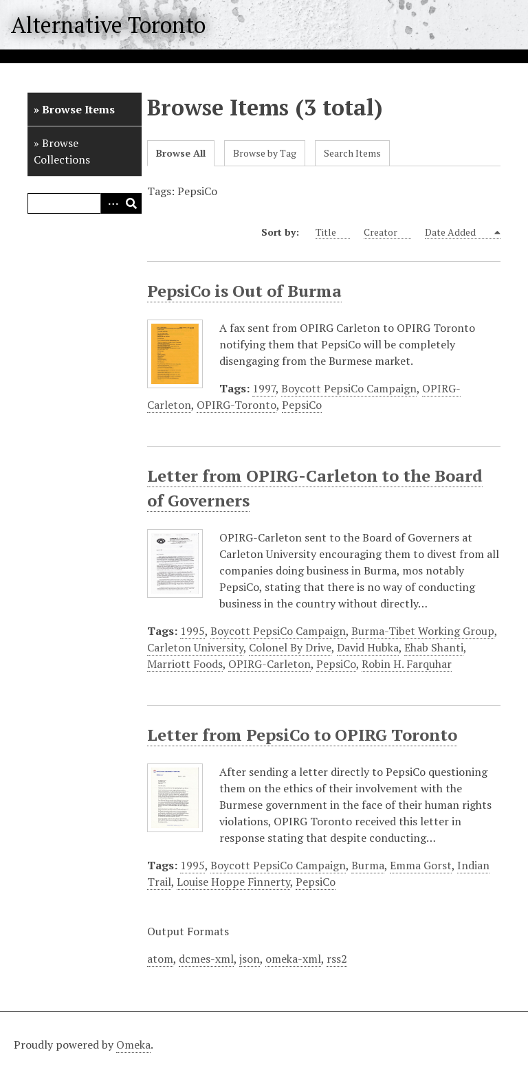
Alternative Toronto (108, 24)
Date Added (458, 232)
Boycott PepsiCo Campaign (349, 388)
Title (333, 232)
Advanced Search (110, 203)
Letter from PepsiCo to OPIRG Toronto (302, 735)
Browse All (181, 152)
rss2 (337, 958)
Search (131, 203)
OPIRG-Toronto (236, 404)
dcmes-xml (206, 958)
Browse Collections (62, 151)
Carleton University (195, 647)
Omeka (133, 1044)
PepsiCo (302, 404)
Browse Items (78, 109)
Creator (387, 232)
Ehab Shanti (433, 647)
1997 (264, 388)
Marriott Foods (185, 663)
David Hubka (368, 647)
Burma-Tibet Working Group (422, 630)
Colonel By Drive (290, 647)
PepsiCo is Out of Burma (244, 291)
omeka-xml (293, 958)
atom (160, 958)
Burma (367, 865)
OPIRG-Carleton (269, 663)
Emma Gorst (421, 865)
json (249, 958)
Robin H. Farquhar (407, 663)
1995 (192, 630)
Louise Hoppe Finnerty (233, 881)
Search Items (352, 152)
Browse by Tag (264, 152)
